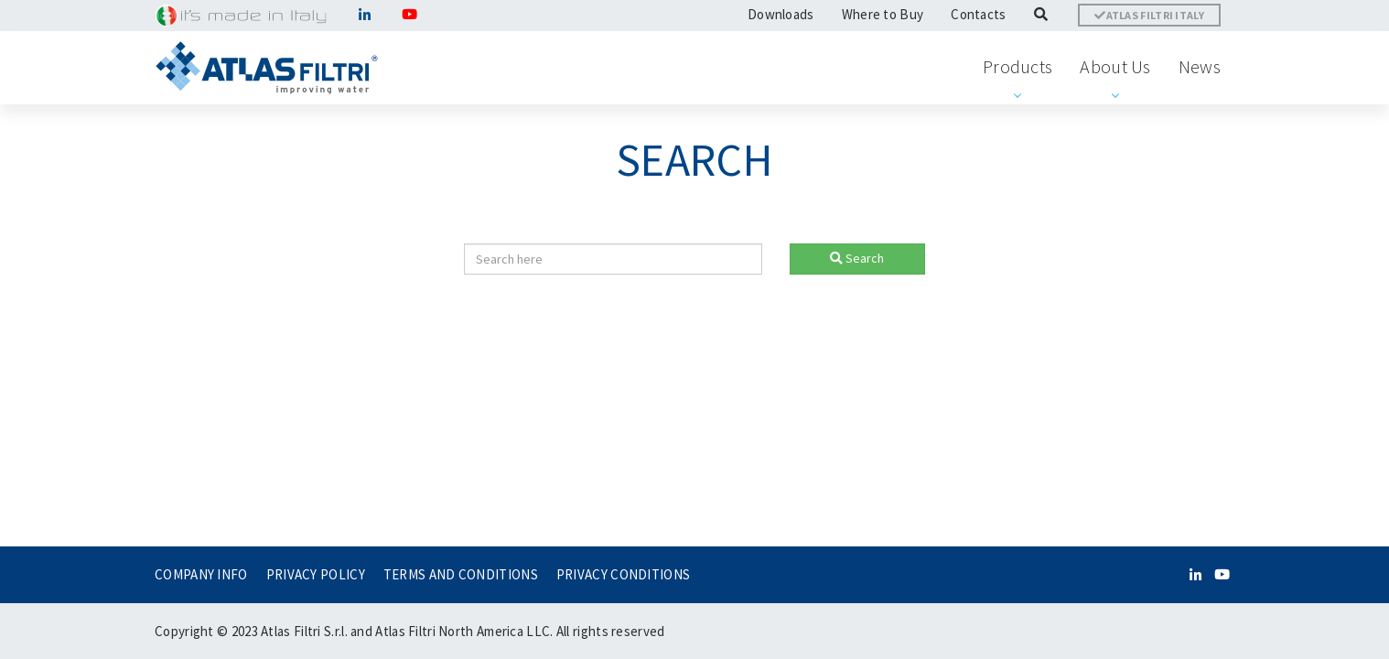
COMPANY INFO (201, 574)
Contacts (978, 14)
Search (857, 258)
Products (1017, 66)
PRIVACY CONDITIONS (623, 574)
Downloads (781, 14)
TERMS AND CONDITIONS (460, 574)
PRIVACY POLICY (315, 574)
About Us (1115, 66)
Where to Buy (883, 14)
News (1200, 66)
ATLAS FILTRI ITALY (1149, 15)
